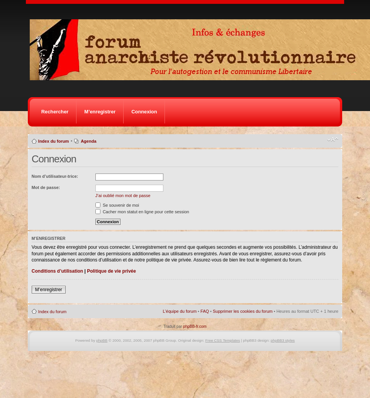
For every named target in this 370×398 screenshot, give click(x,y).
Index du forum (53, 141)
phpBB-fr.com (195, 326)
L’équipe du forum (180, 311)
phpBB (101, 340)
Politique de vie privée (111, 271)
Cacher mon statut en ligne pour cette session (142, 211)
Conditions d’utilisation (57, 271)
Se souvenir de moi (117, 205)
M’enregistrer (99, 112)
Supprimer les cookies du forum (243, 311)
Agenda (88, 141)
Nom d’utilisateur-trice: (55, 176)
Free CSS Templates (222, 340)
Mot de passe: (46, 187)
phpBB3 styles (283, 340)
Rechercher (54, 112)
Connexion (144, 112)
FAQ (204, 311)
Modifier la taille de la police (332, 139)
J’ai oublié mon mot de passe (122, 195)
